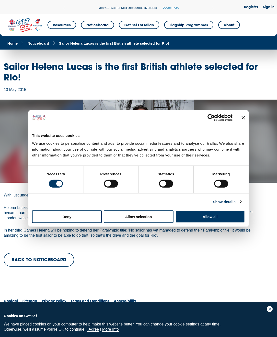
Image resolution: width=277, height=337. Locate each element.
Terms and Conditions (90, 300)
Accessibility (125, 300)
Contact (11, 300)
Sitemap (30, 300)
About (229, 25)
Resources (62, 25)
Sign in (269, 6)
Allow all (210, 216)
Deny (66, 216)
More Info (110, 329)
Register (251, 6)
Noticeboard (97, 25)
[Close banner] (243, 117)
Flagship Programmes (189, 25)
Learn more (171, 7)
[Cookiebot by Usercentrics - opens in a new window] (211, 117)
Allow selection (138, 216)
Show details (224, 202)
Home (12, 43)
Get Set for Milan (139, 25)
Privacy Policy (54, 300)
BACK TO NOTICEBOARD (39, 259)
